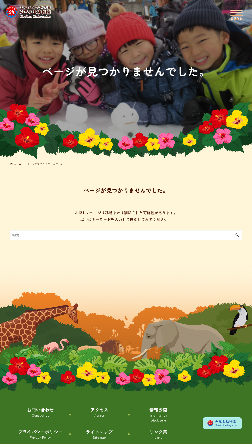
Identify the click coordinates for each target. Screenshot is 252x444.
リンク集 (158, 435)
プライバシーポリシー (40, 435)
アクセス (99, 412)
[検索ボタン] (237, 235)
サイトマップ (99, 435)
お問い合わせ (40, 412)
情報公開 (158, 414)
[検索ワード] (126, 235)
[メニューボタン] (236, 14)
